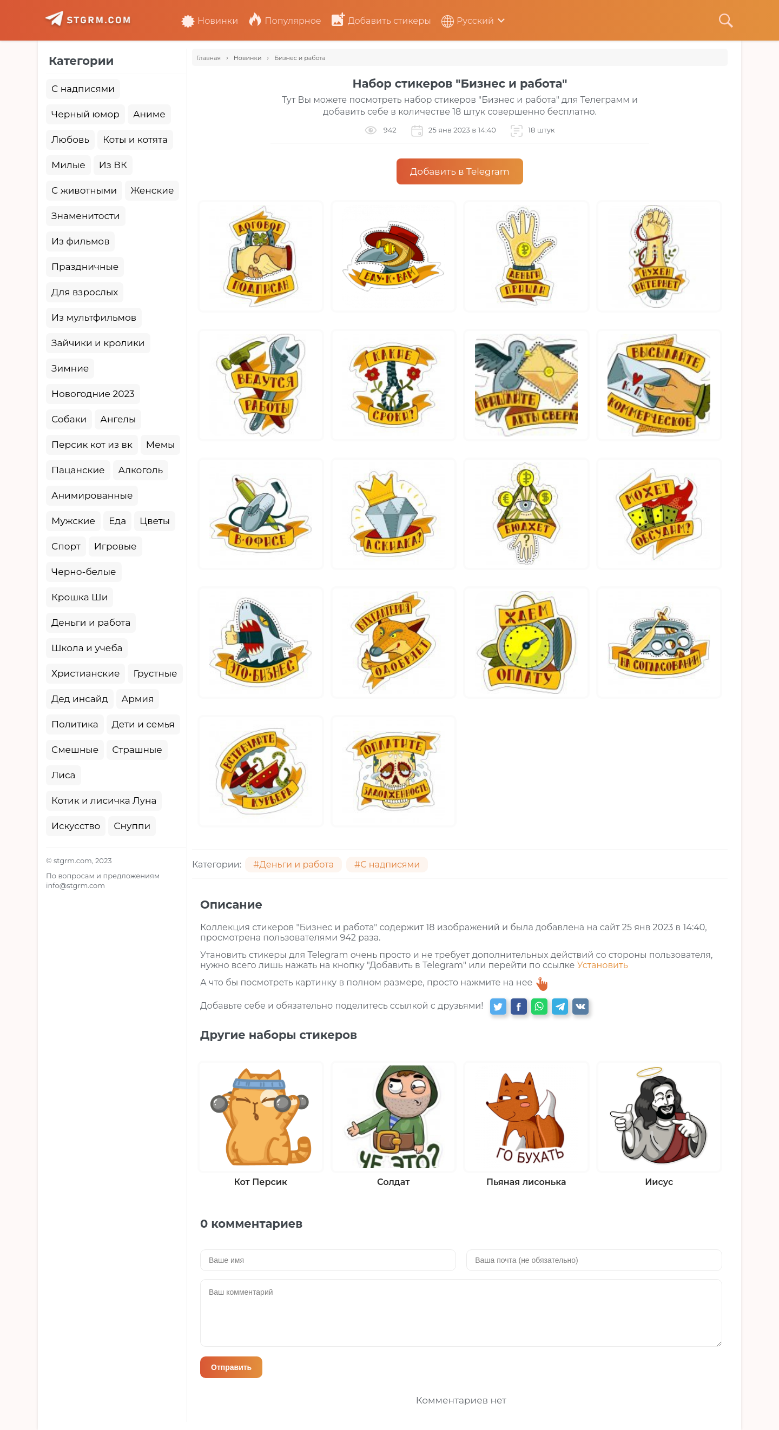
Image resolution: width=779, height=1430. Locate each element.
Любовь (70, 139)
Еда (117, 520)
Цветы (155, 520)
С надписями (83, 88)
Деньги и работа (90, 622)
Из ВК (113, 165)
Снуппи (132, 825)
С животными (84, 190)
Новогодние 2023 (93, 393)
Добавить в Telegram (460, 171)
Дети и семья (143, 724)
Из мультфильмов (93, 317)
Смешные (74, 749)
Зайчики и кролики (98, 342)
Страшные (137, 749)
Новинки (209, 21)
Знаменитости (85, 215)
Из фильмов (80, 241)
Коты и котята (135, 139)
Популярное (284, 21)
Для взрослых (84, 292)
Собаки (69, 419)
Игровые (115, 546)
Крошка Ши (79, 597)
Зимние (70, 368)
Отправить (231, 1367)
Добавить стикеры (381, 21)
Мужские (73, 520)
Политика (74, 724)
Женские (152, 190)
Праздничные (84, 266)
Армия (138, 698)
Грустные (155, 673)
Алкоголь (140, 470)
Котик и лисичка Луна (103, 800)
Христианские (85, 673)
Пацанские (78, 470)
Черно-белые (83, 571)
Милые (68, 165)
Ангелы (118, 419)
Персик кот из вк (92, 444)
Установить (602, 965)
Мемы (160, 444)
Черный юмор (85, 114)
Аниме (149, 114)
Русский (467, 21)
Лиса (63, 775)
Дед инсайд (79, 698)
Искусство (75, 825)
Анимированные (92, 495)
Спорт (66, 546)
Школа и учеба (86, 648)
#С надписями (387, 864)
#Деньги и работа (293, 864)
